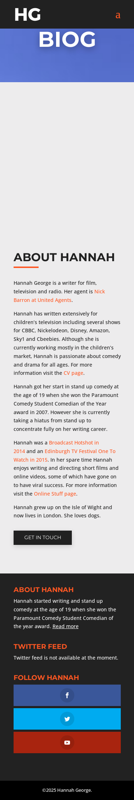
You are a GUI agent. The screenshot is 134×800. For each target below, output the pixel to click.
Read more (66, 626)
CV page (73, 372)
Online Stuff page (55, 493)
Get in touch (42, 537)
